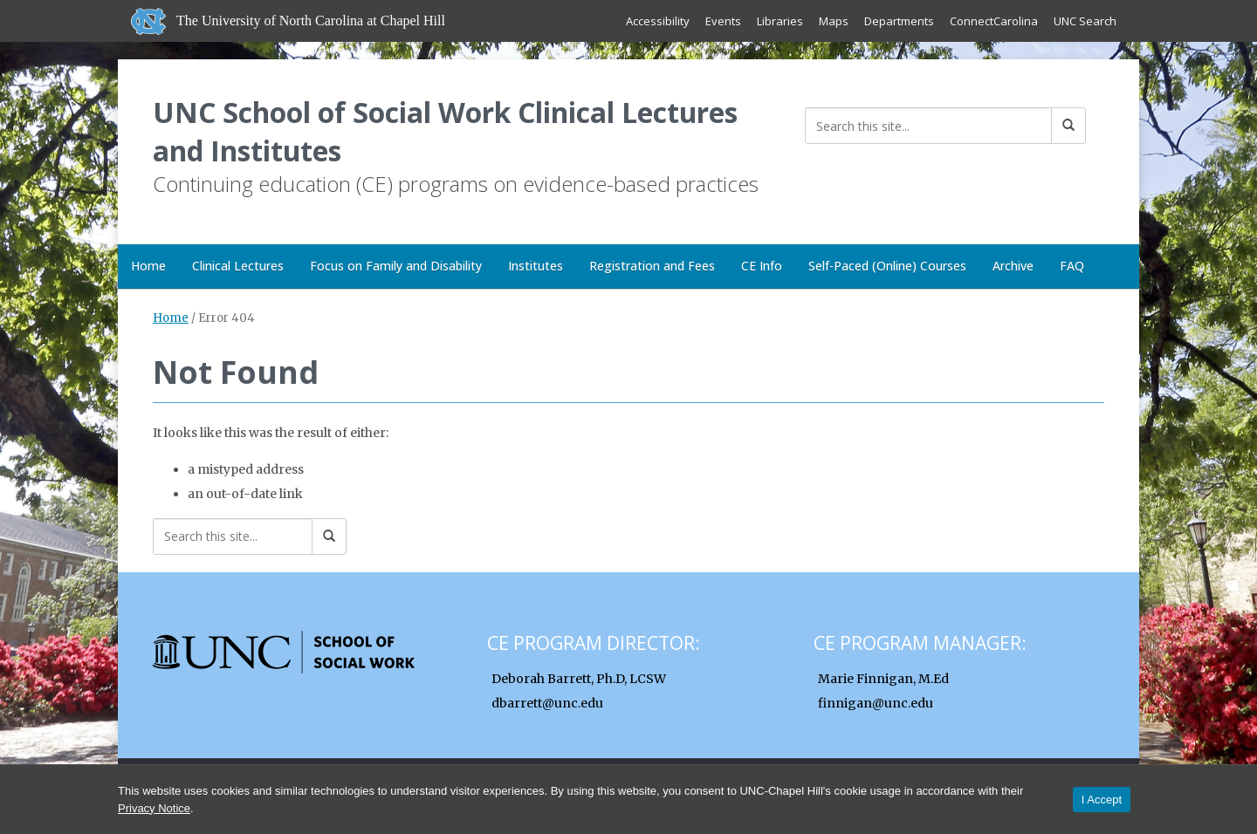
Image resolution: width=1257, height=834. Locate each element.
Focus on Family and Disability (396, 265)
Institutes (535, 265)
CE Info (761, 265)
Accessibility (658, 21)
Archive (1013, 265)
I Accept (1102, 799)
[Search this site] (928, 125)
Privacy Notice (154, 808)
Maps (833, 21)
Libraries (780, 21)
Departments (899, 21)
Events (723, 21)
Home (148, 265)
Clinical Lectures (238, 265)
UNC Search (1085, 21)
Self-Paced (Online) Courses (887, 265)
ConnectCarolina (994, 21)
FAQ (1072, 265)
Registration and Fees (652, 265)
